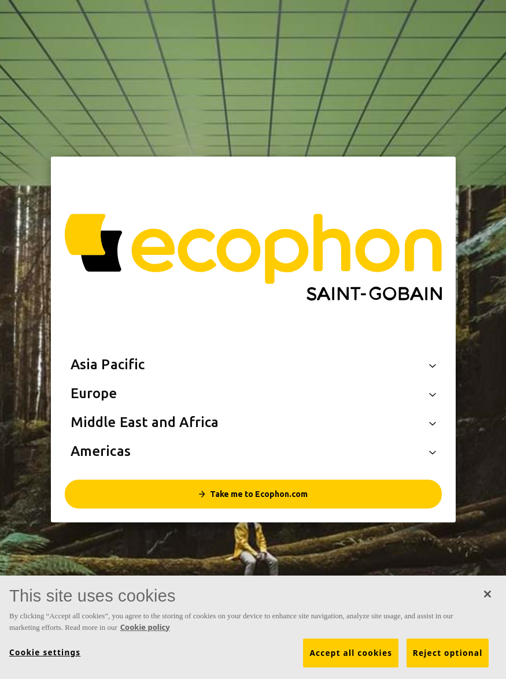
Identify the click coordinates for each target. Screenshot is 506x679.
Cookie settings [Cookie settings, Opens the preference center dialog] (44, 653)
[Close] (487, 594)
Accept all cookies (350, 653)
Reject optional (448, 653)
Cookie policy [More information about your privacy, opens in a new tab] (145, 627)
